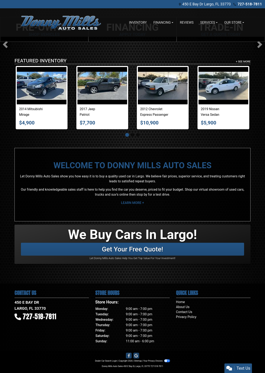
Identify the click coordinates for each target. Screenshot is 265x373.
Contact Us (184, 312)
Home (180, 302)
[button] (5, 44)
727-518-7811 (250, 4)
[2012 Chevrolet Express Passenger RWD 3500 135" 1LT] (163, 85)
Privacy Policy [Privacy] (186, 317)
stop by (141, 194)
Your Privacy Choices (156, 361)
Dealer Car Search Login (106, 361)
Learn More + (132, 203)
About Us (182, 307)
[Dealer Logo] (61, 22)
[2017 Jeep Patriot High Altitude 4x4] (102, 85)
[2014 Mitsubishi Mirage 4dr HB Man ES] (41, 85)
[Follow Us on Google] (136, 356)
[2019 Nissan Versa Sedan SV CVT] (223, 85)
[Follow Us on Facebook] (129, 356)
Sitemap (138, 361)
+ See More (243, 61)
